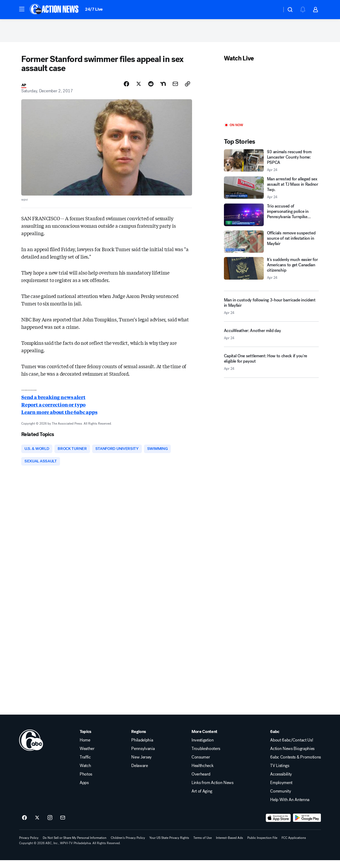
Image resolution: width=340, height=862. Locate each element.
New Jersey (141, 759)
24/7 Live (94, 9)
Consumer (201, 759)
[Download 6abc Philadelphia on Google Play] (307, 819)
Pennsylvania (143, 750)
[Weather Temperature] (273, 9)
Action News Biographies (292, 750)
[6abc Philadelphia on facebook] (24, 819)
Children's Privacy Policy (128, 839)
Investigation (203, 742)
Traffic (85, 759)
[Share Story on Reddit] (150, 84)
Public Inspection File (262, 839)
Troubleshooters (206, 750)
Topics (85, 733)
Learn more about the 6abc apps (59, 413)
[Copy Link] (187, 84)
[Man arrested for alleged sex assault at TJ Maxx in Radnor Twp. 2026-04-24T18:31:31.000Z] (271, 188)
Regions (138, 733)
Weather (87, 750)
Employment (281, 784)
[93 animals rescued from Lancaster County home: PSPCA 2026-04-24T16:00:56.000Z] (271, 161)
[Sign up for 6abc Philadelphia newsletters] (62, 819)
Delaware (139, 767)
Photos (86, 776)
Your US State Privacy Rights (169, 839)
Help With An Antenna (289, 801)
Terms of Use (202, 839)
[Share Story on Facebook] (126, 84)
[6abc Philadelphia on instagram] (50, 819)
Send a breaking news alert (53, 398)
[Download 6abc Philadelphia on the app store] (278, 819)
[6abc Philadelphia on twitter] (37, 819)
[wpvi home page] (31, 742)
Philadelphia (142, 742)
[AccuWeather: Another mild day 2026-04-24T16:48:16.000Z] (271, 337)
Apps (84, 784)
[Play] (271, 94)
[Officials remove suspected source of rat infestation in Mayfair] (271, 242)
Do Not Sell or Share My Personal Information (75, 839)
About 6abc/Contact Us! (291, 742)
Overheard (201, 776)
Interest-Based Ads (229, 839)
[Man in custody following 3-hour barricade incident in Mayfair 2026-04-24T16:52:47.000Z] (271, 307)
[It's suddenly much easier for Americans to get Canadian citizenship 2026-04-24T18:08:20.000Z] (271, 269)
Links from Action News (212, 784)
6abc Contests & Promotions (295, 759)
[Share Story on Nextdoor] (163, 84)
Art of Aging (202, 793)
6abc (274, 733)
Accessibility (281, 776)
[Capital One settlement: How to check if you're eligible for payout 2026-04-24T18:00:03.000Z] (271, 366)
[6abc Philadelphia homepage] (54, 9)
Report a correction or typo (53, 405)
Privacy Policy (29, 839)
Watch (85, 767)
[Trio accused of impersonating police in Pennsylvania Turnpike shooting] (271, 216)
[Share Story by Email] (175, 84)
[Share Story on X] (138, 84)
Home (85, 742)
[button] (21, 9)
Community (280, 793)
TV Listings (279, 767)
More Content (204, 733)
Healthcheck (202, 767)
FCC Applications (294, 839)
